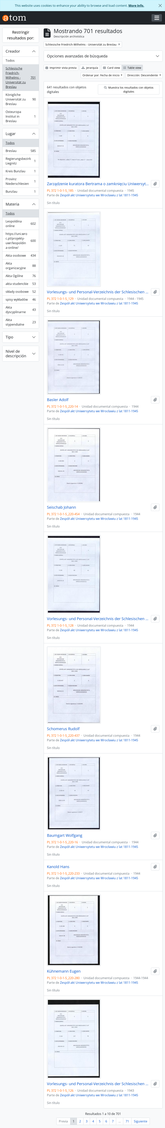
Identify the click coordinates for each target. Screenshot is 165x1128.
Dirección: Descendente (143, 75)
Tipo (9, 337)
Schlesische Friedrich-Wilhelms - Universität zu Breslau (20, 77)
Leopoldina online (20, 223)
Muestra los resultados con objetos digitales (128, 89)
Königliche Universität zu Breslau (20, 99)
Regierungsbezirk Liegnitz (20, 161)
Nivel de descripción (16, 353)
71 (127, 1121)
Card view (111, 68)
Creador (13, 51)
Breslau (20, 151)
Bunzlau (20, 192)
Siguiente (140, 1121)
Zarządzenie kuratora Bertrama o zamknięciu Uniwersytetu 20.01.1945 (98, 184)
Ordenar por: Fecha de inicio (101, 75)
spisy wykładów (20, 300)
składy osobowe (20, 292)
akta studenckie (20, 284)
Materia (12, 204)
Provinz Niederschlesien (20, 181)
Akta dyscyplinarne (20, 309)
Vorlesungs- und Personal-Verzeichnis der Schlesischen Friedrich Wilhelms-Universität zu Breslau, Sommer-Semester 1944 (98, 618)
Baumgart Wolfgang (64, 835)
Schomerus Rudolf (63, 729)
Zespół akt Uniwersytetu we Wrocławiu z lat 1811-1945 (99, 195)
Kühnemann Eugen (64, 971)
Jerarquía (90, 68)
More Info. (136, 5)
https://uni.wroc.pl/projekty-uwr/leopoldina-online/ (20, 241)
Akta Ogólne (20, 277)
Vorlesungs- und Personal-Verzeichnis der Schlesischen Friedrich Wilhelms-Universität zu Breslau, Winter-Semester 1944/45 (98, 292)
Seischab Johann (61, 507)
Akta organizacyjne (20, 265)
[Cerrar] (160, 5)
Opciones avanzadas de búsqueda (77, 56)
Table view (132, 68)
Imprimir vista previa (61, 68)
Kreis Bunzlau (20, 172)
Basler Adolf (57, 399)
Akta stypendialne (20, 322)
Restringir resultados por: (20, 35)
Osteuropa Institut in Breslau (20, 116)
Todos (10, 60)
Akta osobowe (20, 256)
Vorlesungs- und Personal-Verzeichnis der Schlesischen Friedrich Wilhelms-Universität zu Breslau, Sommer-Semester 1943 (98, 1084)
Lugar (11, 133)
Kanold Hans (58, 866)
